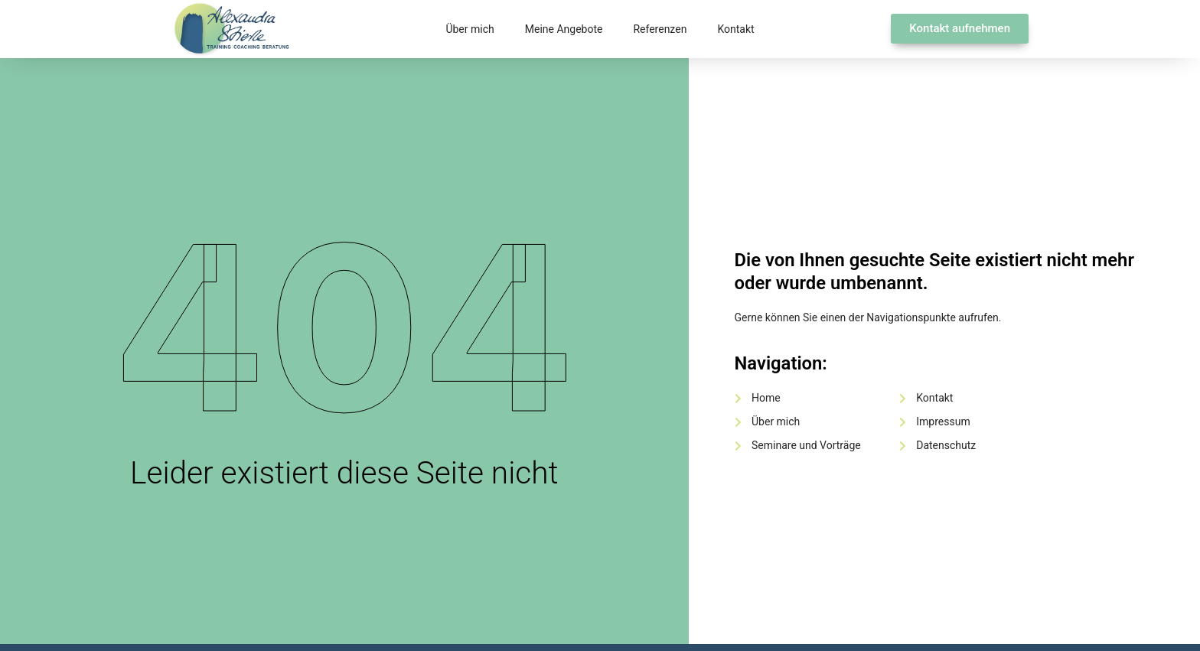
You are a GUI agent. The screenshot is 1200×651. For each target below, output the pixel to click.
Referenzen (659, 29)
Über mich (469, 29)
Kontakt (735, 29)
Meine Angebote (564, 29)
